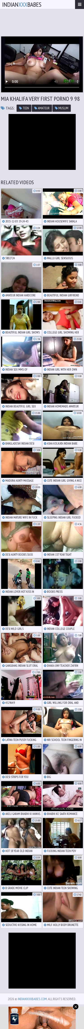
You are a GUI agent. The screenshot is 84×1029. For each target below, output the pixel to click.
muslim (61, 108)
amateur (42, 108)
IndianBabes (21, 4)
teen (24, 108)
